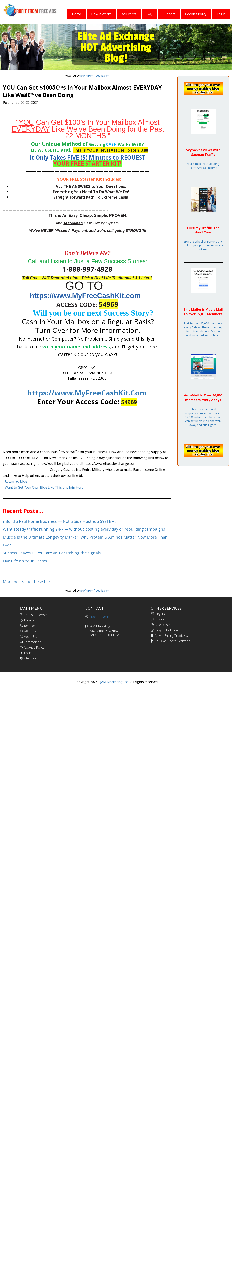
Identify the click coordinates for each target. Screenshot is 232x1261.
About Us (30, 636)
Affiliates (30, 631)
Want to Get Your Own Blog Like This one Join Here (44, 487)
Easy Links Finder (167, 630)
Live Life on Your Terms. (25, 561)
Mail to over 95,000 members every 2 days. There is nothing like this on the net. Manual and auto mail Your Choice (203, 329)
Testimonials (33, 642)
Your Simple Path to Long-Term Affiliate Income (203, 166)
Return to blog (16, 481)
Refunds (30, 626)
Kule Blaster (163, 625)
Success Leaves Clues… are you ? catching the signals (52, 553)
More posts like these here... (29, 581)
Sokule (159, 619)
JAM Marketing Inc (113, 682)
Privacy (29, 620)
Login (28, 653)
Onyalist (160, 614)
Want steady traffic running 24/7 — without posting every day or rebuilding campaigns (84, 529)
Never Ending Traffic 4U (171, 635)
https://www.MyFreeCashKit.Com (86, 393)
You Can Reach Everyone (172, 641)
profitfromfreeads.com (95, 75)
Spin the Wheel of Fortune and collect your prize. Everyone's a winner (203, 245)
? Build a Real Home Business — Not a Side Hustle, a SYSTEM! (59, 521)
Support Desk (99, 617)
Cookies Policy (34, 647)
